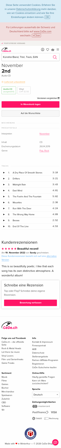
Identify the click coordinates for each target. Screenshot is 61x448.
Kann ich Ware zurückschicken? (40, 382)
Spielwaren (7, 395)
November (45, 134)
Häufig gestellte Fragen (43, 377)
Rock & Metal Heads (11, 348)
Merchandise (8, 391)
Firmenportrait (39, 345)
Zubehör (6, 399)
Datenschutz (38, 352)
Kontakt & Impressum (42, 342)
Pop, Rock (44, 151)
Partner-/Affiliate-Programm (45, 360)
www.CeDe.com (42, 31)
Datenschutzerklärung (28, 9)
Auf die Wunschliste (30, 113)
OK (47, 17)
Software (6, 406)
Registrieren (38, 363)
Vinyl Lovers (7, 355)
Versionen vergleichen (48, 98)
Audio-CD (8, 90)
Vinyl (24, 90)
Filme (4, 380)
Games (5, 384)
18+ (3, 410)
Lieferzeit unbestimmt (14, 82)
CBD (4, 402)
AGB (34, 349)
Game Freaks (8, 363)
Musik (4, 377)
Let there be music (11, 352)
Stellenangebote (40, 356)
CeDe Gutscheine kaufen (44, 367)
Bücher (5, 388)
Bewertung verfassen (30, 302)
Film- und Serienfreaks (12, 359)
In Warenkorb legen (30, 104)
